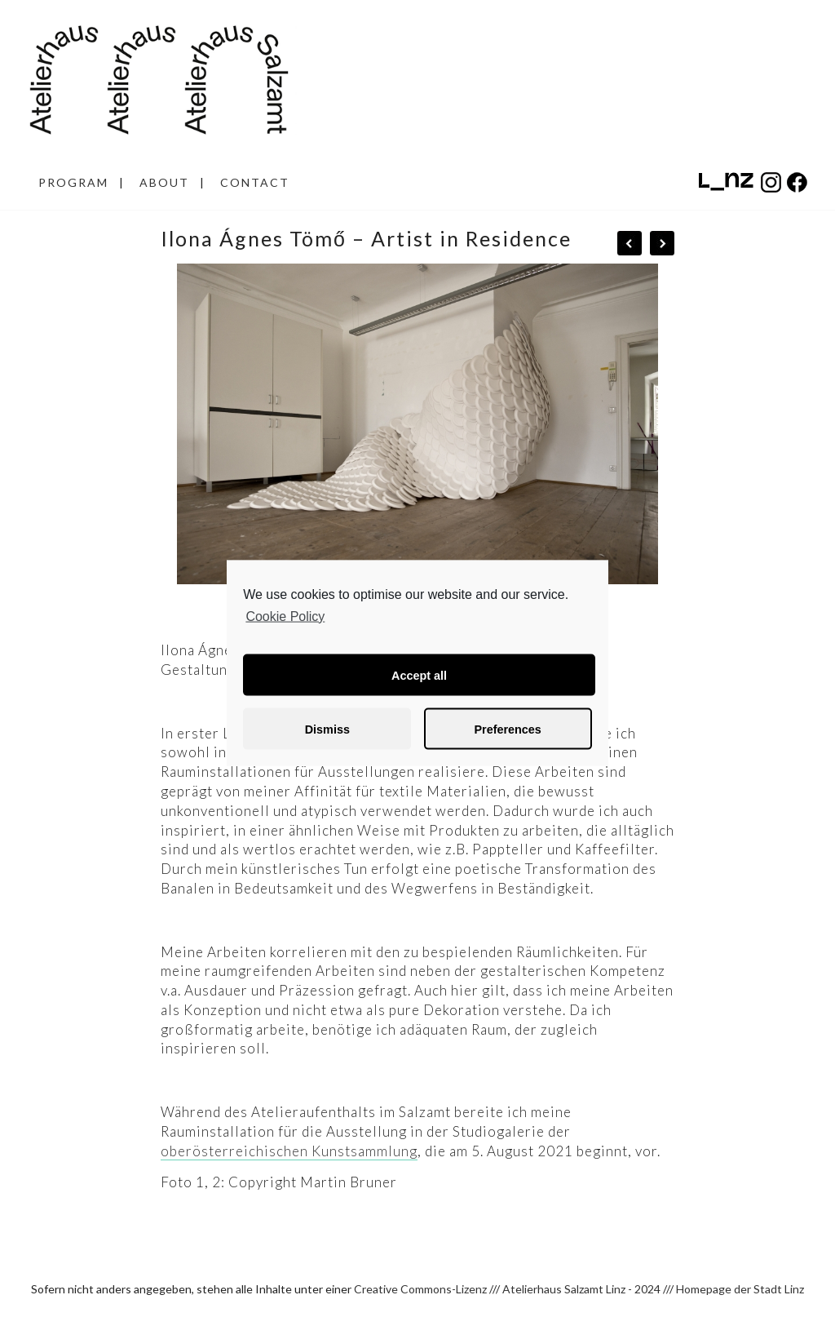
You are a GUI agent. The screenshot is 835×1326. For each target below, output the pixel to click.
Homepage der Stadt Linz (740, 1289)
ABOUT (164, 182)
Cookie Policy (285, 616)
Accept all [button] (419, 674)
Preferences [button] (507, 728)
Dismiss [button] (327, 728)
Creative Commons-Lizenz (420, 1289)
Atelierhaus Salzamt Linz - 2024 (581, 1289)
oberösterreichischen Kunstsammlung (289, 1151)
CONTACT (254, 182)
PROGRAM (73, 182)
